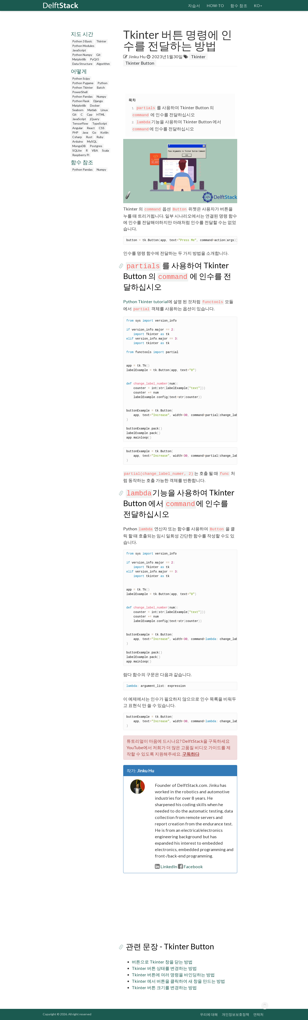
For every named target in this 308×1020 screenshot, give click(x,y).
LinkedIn (166, 866)
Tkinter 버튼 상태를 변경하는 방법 (164, 968)
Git (98, 55)
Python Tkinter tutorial (145, 301)
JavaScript (79, 50)
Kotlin (104, 132)
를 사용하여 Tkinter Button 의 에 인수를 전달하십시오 (177, 276)
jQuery (94, 119)
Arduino (77, 141)
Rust (89, 137)
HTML (100, 114)
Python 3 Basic (82, 41)
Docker (95, 105)
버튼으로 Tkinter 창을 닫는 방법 (162, 961)
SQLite (77, 150)
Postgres (96, 146)
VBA (95, 150)
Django (98, 101)
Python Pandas (82, 96)
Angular (77, 128)
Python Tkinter (82, 87)
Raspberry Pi (80, 155)
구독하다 (190, 753)
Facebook (190, 866)
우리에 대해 (209, 1014)
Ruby (99, 137)
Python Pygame (82, 83)
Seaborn (77, 110)
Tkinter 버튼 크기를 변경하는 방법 (164, 987)
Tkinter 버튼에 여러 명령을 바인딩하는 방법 (173, 974)
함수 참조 (238, 5)
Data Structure (82, 64)
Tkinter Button (139, 63)
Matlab (92, 110)
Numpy (101, 96)
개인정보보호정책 (235, 1014)
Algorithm (103, 64)
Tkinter (101, 41)
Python (102, 83)
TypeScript (99, 123)
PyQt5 (94, 59)
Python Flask (80, 101)
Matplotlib (79, 59)
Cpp (89, 114)
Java (85, 132)
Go (94, 132)
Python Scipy (81, 78)
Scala (105, 150)
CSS (101, 128)
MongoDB (79, 146)
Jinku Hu (137, 56)
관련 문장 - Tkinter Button (167, 946)
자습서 (194, 5)
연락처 (258, 1014)
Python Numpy (82, 55)
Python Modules (83, 46)
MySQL (92, 141)
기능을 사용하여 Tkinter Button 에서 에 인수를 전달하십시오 (177, 503)
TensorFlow (80, 123)
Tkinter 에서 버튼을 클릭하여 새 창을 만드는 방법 (178, 981)
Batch (101, 87)
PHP (75, 132)
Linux (104, 110)
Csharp (77, 137)
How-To (215, 5)
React (91, 128)
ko (258, 5)
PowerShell (79, 92)
